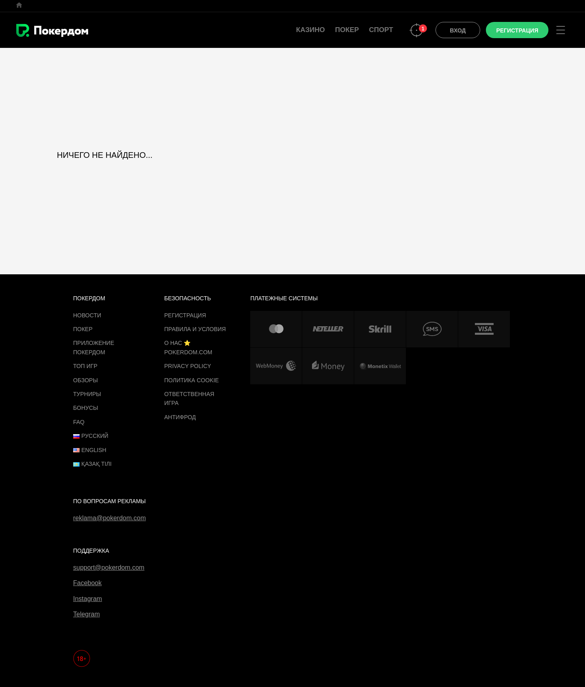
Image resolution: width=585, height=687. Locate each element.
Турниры (87, 394)
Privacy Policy (187, 366)
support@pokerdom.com (108, 567)
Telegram (86, 614)
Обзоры (85, 380)
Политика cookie (191, 380)
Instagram (87, 598)
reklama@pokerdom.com (109, 518)
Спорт (381, 30)
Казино (310, 30)
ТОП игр (85, 366)
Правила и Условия (195, 329)
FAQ (78, 422)
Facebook (87, 582)
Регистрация (185, 315)
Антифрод (180, 417)
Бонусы (85, 408)
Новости (87, 315)
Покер (347, 30)
